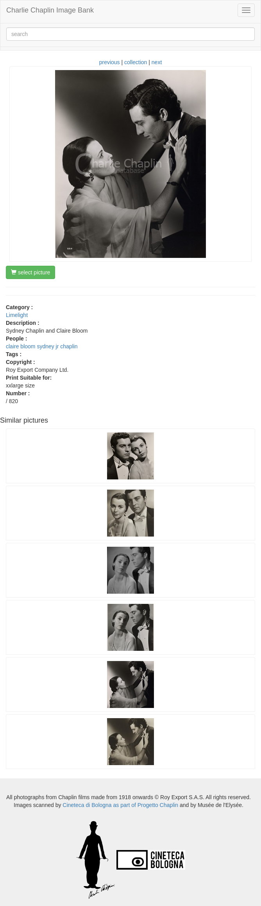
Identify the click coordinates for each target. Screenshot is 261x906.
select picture (30, 272)
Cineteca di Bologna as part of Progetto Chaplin (120, 805)
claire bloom (20, 346)
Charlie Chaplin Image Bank (50, 10)
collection (135, 62)
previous (109, 62)
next (157, 62)
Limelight (17, 315)
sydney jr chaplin (57, 346)
